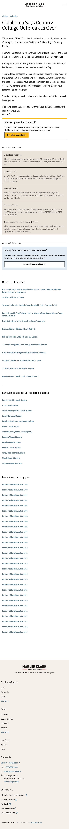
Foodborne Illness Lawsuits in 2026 (14, 632)
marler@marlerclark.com (12, 771)
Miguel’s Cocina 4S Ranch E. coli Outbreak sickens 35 (20, 376)
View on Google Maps (11, 781)
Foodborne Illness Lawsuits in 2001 (14, 500)
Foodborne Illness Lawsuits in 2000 (14, 495)
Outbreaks (13, 16)
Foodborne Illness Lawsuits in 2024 (14, 621)
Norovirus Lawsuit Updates (11, 442)
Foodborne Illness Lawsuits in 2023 (14, 616)
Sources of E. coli (11, 205)
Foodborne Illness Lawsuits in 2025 (14, 627)
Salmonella (5, 692)
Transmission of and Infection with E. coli (20, 222)
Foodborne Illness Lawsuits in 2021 (14, 606)
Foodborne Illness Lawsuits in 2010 (14, 548)
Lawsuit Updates (7, 719)
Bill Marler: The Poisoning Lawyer (12, 795)
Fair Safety (5, 804)
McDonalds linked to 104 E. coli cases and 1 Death (19, 337)
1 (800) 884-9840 (11, 767)
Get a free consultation (16, 135)
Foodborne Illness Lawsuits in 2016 (14, 579)
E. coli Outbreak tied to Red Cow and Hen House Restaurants (23, 321)
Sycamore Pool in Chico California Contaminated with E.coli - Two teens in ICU (29, 305)
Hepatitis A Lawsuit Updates (12, 437)
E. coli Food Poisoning (12, 155)
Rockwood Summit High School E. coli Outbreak (18, 329)
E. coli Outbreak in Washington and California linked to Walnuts (24, 353)
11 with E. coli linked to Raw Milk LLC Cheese (18, 368)
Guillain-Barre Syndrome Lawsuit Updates (17, 411)
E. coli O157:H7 (10, 171)
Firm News (4, 723)
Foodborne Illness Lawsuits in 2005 (14, 521)
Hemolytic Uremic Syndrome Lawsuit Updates (18, 421)
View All (3, 701)
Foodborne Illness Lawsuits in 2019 (14, 595)
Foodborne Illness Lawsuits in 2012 (14, 558)
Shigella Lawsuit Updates (11, 458)
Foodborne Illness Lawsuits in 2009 (14, 542)
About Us (4, 745)
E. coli (3, 688)
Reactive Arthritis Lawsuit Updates (14, 400)
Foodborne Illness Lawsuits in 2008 (14, 537)
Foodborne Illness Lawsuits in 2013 (14, 563)
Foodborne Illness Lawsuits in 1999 (14, 490)
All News (5, 16)
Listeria (3, 696)
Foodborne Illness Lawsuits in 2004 (14, 516)
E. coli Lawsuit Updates (10, 405)
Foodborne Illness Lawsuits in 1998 (14, 484)
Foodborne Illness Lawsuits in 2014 (14, 569)
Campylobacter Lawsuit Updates (13, 453)
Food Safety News (7, 808)
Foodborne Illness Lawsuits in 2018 (14, 590)
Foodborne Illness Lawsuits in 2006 (14, 527)
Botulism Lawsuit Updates (11, 447)
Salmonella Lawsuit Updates (12, 416)
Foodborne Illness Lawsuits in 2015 (14, 574)
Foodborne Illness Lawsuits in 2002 (14, 506)
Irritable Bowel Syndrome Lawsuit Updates (17, 432)
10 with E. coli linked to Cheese (13, 297)
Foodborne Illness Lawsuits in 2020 (14, 600)
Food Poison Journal (8, 813)
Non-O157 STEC (10, 188)
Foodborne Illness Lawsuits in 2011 (14, 553)
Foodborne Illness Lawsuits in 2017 (14, 585)
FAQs (3, 749)
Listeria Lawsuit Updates (11, 426)
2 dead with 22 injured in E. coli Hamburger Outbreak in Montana (24, 345)
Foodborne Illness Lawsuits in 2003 (14, 511)
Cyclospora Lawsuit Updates (12, 463)
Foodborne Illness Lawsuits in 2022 (14, 611)
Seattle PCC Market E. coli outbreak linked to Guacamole (22, 360)
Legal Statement (36, 822)
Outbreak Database (8, 799)
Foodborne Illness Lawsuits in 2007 (14, 532)
